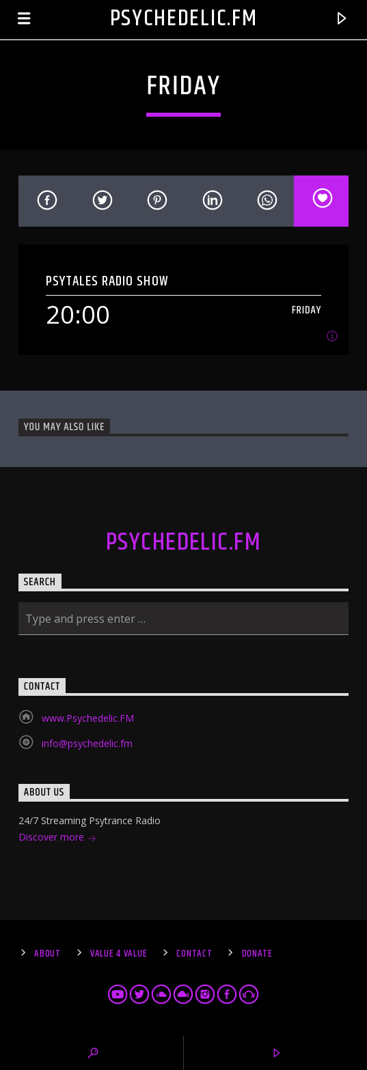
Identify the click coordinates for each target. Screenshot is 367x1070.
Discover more (57, 838)
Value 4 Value (118, 953)
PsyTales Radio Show (107, 281)
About (47, 953)
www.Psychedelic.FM (88, 718)
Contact (194, 953)
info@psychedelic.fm (87, 743)
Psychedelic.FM (184, 18)
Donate (257, 953)
